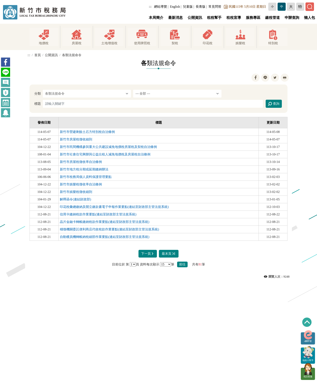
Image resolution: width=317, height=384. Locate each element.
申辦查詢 (292, 18)
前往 (182, 264)
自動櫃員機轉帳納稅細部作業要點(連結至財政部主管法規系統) (104, 237)
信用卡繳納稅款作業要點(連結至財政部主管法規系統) (98, 214)
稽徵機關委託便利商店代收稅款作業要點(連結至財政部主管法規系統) (109, 229)
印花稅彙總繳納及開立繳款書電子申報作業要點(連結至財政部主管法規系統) (114, 207)
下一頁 (147, 253)
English (175, 6)
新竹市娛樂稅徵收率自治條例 (81, 184)
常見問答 (215, 6)
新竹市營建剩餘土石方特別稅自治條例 (87, 132)
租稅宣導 (233, 18)
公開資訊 (195, 18)
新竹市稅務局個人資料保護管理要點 (86, 177)
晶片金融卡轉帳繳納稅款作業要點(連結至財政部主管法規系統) (104, 222)
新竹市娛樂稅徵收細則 (76, 192)
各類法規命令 (71, 55)
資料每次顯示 (149, 264)
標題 (37, 103)
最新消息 (175, 18)
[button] (272, 6)
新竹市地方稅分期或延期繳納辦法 (84, 169)
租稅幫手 (214, 18)
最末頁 (169, 253)
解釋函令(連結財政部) (75, 199)
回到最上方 (307, 322)
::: (150, 6)
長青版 (201, 6)
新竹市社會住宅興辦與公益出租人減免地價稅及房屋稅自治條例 (105, 154)
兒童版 (188, 6)
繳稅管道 (272, 18)
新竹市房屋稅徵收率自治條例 (81, 162)
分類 (37, 93)
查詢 (273, 104)
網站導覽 (160, 6)
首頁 (37, 55)
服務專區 (253, 18)
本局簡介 (156, 18)
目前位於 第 (120, 264)
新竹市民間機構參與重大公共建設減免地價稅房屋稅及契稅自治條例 (108, 147)
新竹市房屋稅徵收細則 (76, 139)
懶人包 (309, 18)
